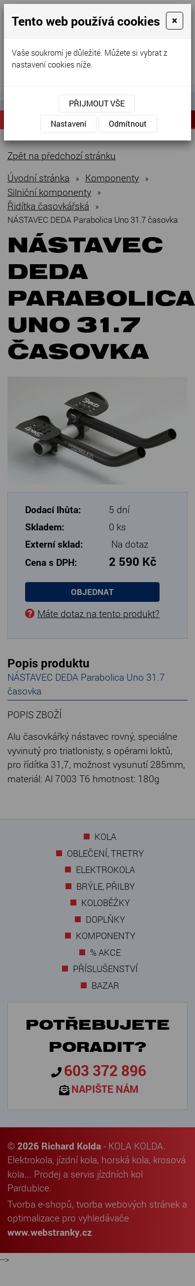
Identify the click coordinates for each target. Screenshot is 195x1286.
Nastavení (68, 123)
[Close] (174, 21)
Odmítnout (128, 123)
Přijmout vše (97, 103)
